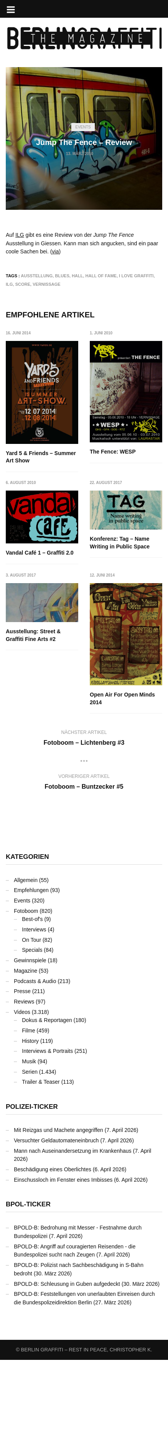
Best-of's (32, 996)
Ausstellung (37, 275)
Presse (22, 1068)
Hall (77, 275)
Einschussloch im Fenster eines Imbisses (63, 1257)
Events (83, 127)
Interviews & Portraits (47, 1128)
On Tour (31, 1017)
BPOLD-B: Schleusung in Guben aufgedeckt (67, 1361)
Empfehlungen (31, 967)
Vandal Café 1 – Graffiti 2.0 (124, 544)
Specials (32, 1027)
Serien (29, 1149)
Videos (22, 1089)
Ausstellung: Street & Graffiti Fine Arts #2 (117, 627)
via (55, 251)
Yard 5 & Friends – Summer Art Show (41, 457)
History (30, 1118)
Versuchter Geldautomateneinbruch (56, 1217)
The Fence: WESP (113, 452)
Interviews (34, 1007)
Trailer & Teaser (41, 1159)
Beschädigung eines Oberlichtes (52, 1246)
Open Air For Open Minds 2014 (38, 776)
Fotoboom (26, 988)
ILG (19, 235)
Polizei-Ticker (32, 1183)
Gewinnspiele (30, 1037)
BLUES (62, 275)
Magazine (25, 1048)
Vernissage (46, 284)
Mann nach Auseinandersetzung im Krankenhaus (72, 1228)
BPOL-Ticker (28, 1281)
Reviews (24, 1079)
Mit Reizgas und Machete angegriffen (58, 1207)
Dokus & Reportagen (47, 1097)
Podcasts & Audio (35, 1058)
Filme (28, 1108)
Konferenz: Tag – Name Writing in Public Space (36, 627)
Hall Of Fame (101, 275)
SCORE (22, 284)
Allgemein (25, 957)
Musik (29, 1138)
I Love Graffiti (136, 275)
